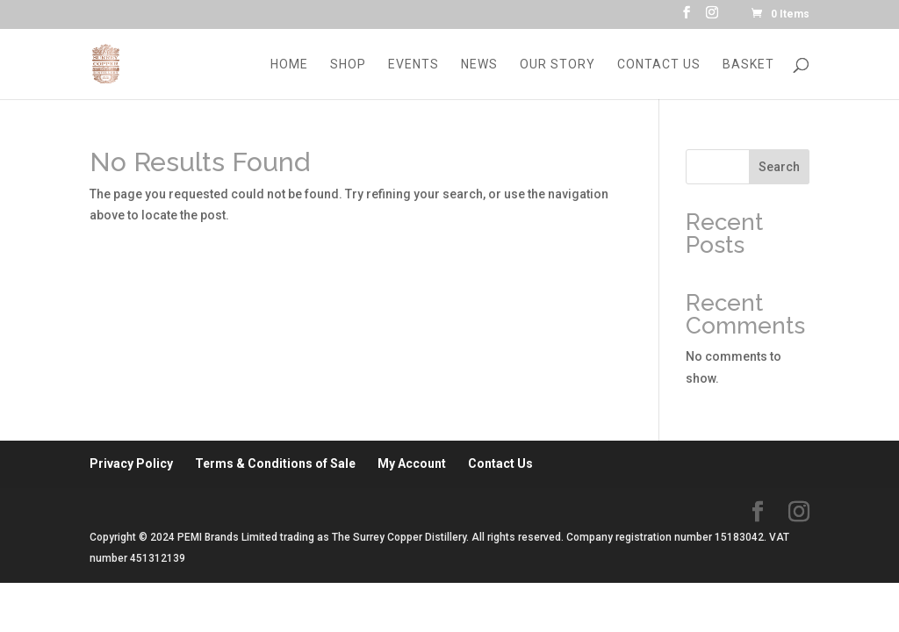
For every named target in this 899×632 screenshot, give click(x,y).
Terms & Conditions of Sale (275, 463)
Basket (748, 64)
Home (289, 64)
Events (413, 64)
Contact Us (659, 64)
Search (779, 167)
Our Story (557, 64)
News (479, 64)
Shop (348, 64)
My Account (412, 463)
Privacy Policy (131, 463)
